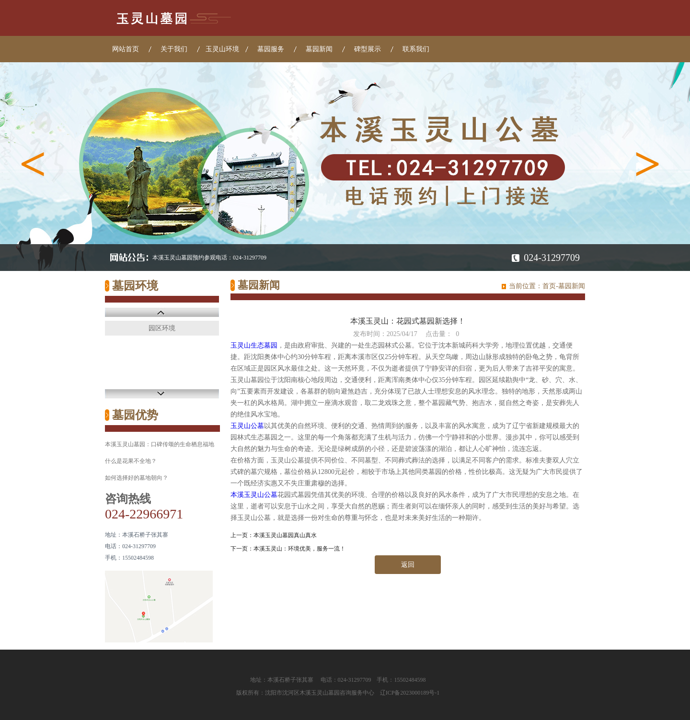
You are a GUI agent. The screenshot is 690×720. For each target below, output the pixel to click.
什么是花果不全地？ (131, 461)
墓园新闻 (319, 49)
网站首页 (125, 49)
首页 (549, 286)
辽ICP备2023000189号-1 (410, 692)
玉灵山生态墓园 (253, 345)
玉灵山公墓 (247, 425)
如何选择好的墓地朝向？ (136, 477)
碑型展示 (367, 49)
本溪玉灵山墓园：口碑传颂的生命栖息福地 (159, 444)
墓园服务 (270, 49)
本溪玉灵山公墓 (253, 494)
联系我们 (415, 49)
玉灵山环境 (222, 49)
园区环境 (162, 328)
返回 (407, 564)
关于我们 (174, 49)
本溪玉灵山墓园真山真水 (285, 535)
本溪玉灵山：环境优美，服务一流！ (299, 548)
